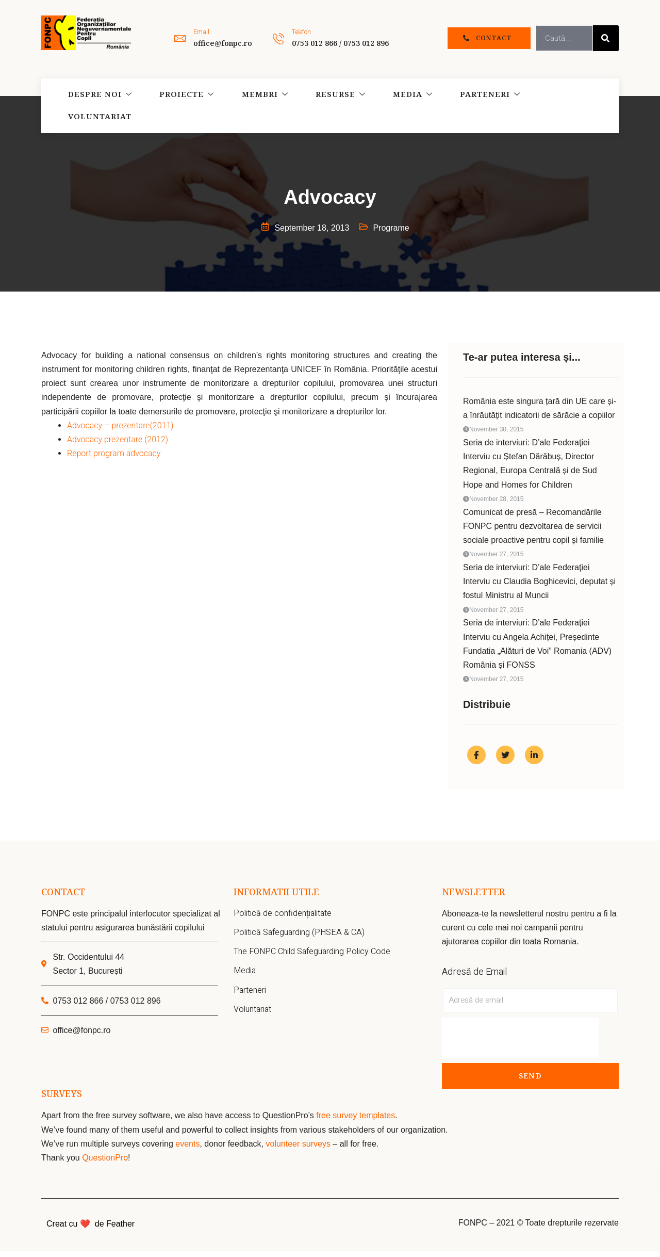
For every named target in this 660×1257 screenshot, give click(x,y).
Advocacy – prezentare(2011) (120, 425)
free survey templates (355, 1121)
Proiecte (177, 106)
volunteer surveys (299, 1149)
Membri (251, 106)
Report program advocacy (113, 453)
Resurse (322, 106)
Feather (120, 1229)
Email (201, 32)
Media (391, 106)
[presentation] (520, 1043)
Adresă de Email (474, 978)
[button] (489, 38)
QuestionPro (105, 1163)
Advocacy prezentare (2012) (117, 439)
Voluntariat (548, 106)
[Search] (606, 38)
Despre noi (95, 106)
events (187, 1149)
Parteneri (464, 106)
